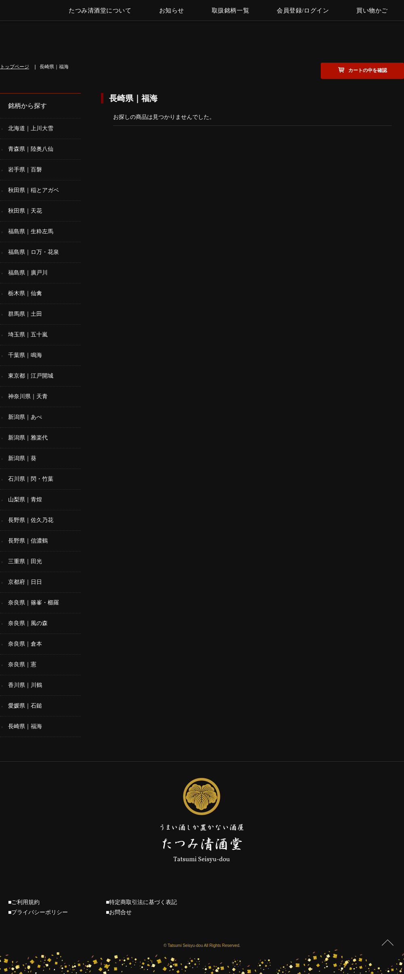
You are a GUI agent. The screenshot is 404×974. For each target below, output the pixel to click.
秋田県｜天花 (25, 210)
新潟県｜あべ (25, 417)
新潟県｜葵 (22, 458)
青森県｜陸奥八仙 (30, 149)
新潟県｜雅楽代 (28, 437)
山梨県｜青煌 (25, 499)
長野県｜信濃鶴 (28, 540)
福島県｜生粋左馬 (30, 231)
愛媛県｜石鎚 (25, 705)
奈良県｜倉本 (25, 643)
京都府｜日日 (25, 582)
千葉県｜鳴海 (25, 355)
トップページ (14, 67)
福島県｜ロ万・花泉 (33, 252)
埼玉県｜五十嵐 (28, 334)
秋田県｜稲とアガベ (33, 190)
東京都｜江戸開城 (30, 375)
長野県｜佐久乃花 (30, 520)
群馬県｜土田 (25, 314)
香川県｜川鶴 (25, 685)
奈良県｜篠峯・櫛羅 (33, 602)
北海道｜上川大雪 (30, 128)
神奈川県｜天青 (28, 396)
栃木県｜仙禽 (25, 293)
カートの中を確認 (367, 70)
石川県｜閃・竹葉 (30, 478)
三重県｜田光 (25, 561)
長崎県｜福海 (25, 726)
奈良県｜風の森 (28, 623)
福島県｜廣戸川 (28, 272)
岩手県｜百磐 (25, 169)
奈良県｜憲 (22, 664)
